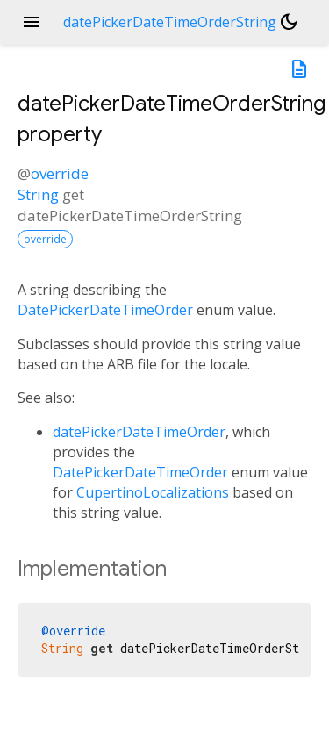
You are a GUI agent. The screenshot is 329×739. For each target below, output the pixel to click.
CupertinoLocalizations (152, 492)
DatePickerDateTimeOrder (105, 309)
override (60, 173)
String (38, 194)
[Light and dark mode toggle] (289, 22)
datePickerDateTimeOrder (139, 431)
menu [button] (31, 21)
